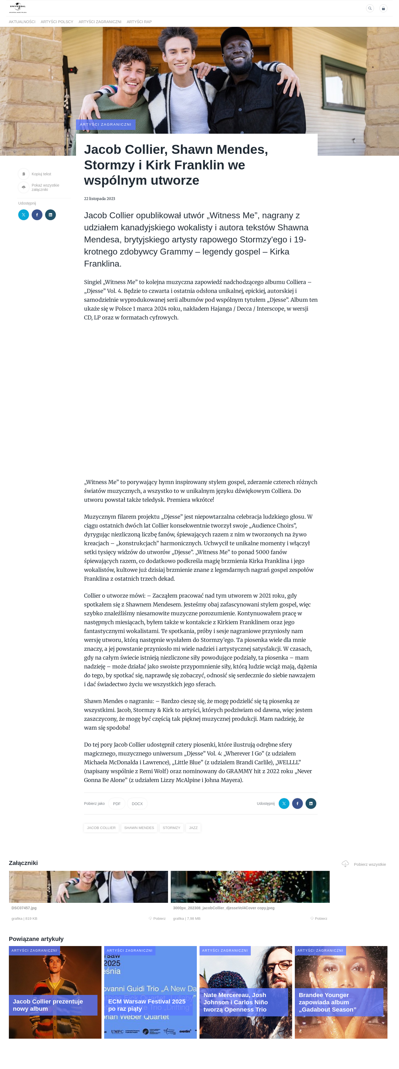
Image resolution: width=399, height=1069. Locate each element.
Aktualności (22, 22)
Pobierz (90, 919)
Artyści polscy (57, 22)
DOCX (137, 803)
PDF (117, 803)
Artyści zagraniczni (100, 22)
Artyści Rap (139, 22)
